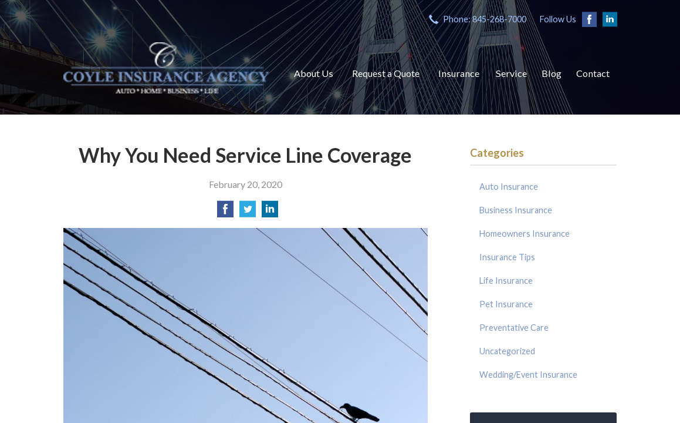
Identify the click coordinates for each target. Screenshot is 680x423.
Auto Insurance (508, 187)
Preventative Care (514, 328)
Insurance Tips (507, 257)
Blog (551, 73)
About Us (313, 73)
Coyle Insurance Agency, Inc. (166, 67)
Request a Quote (385, 73)
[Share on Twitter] (247, 212)
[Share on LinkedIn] (270, 212)
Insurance (458, 73)
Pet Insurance (506, 304)
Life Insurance (506, 281)
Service (511, 73)
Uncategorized (507, 351)
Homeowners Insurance (524, 234)
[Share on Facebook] (225, 212)
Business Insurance (515, 210)
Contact (593, 73)
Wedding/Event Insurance (528, 375)
